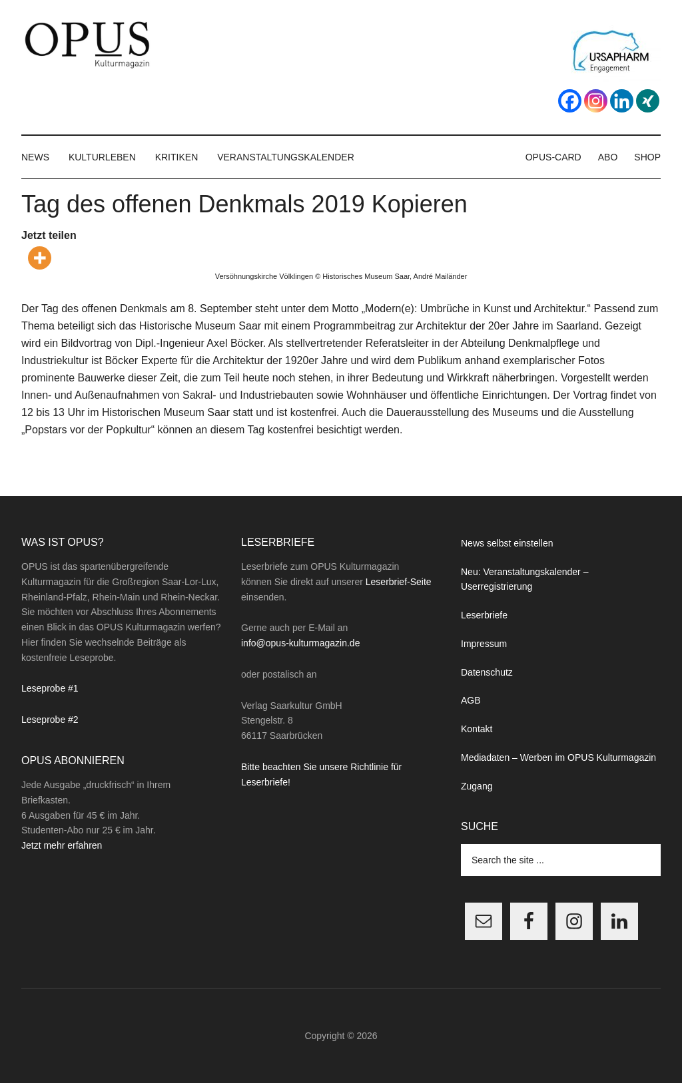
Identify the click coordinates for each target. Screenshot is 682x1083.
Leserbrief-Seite (399, 581)
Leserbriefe (484, 615)
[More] (39, 258)
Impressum (484, 643)
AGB (471, 700)
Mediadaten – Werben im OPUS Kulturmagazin (558, 757)
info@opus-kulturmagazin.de (300, 643)
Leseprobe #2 (50, 719)
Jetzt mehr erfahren (61, 845)
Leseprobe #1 (50, 688)
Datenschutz (487, 672)
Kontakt (476, 729)
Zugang (476, 786)
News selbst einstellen (507, 543)
